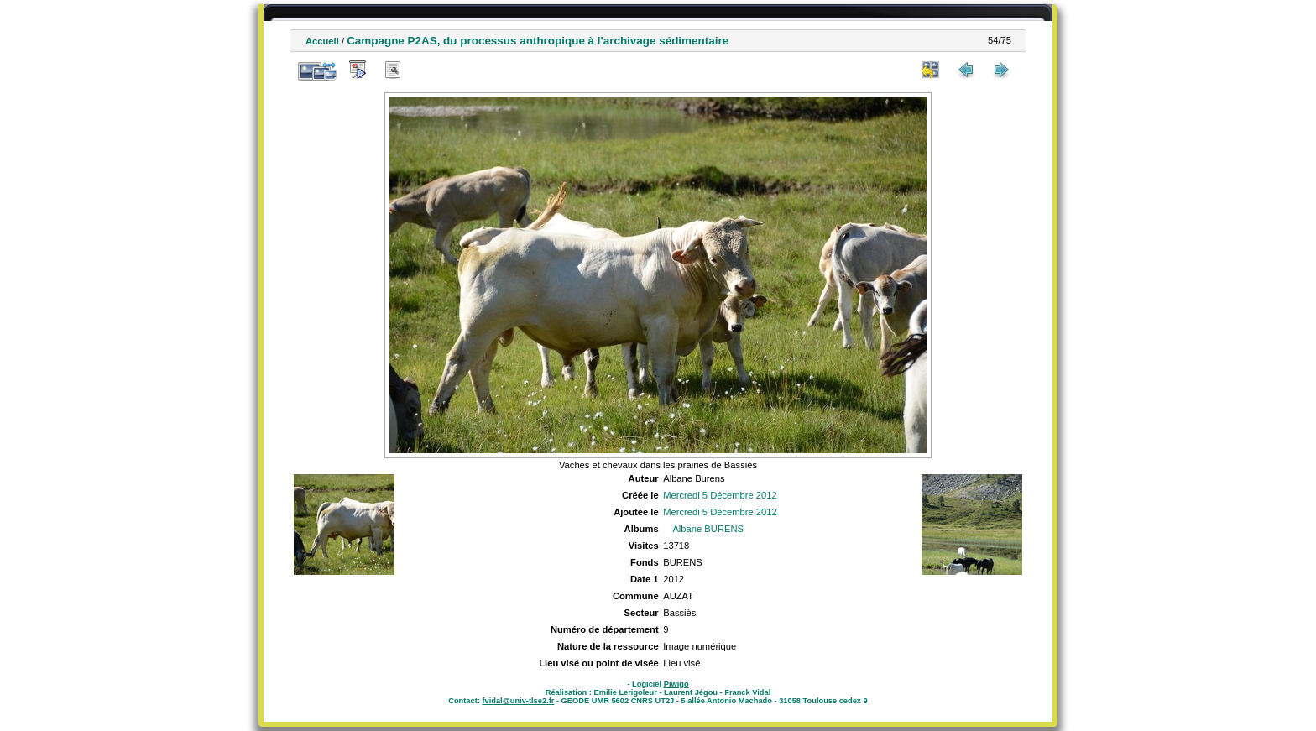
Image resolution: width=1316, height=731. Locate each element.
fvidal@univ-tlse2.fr (518, 701)
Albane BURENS (708, 529)
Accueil (322, 41)
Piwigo (676, 684)
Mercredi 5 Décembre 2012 (720, 495)
